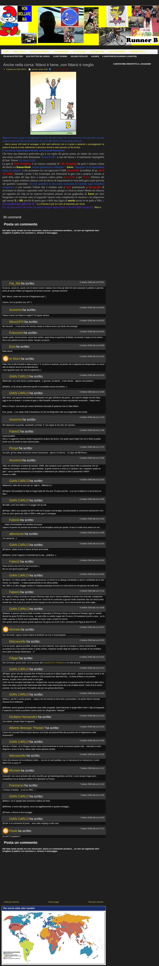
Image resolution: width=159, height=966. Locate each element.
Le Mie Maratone (61, 52)
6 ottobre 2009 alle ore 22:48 (92, 740)
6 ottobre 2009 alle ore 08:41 (92, 282)
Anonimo (15, 310)
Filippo (14, 658)
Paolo (13, 831)
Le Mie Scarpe (79, 52)
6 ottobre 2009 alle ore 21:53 (92, 716)
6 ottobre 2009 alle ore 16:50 (92, 574)
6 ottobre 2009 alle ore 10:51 (92, 375)
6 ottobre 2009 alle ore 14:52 (92, 519)
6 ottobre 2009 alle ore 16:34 (92, 560)
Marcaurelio (17, 641)
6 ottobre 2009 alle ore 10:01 (92, 356)
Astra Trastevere (117, 52)
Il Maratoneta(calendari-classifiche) (119, 56)
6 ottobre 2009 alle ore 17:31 (92, 591)
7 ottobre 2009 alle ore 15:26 (92, 795)
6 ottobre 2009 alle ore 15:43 (92, 544)
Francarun (16, 785)
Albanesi (95, 56)
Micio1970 (16, 321)
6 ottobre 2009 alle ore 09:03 (92, 321)
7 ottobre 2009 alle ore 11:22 (92, 784)
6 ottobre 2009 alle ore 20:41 (92, 657)
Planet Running (60, 56)
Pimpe (13, 448)
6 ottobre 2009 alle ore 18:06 (92, 608)
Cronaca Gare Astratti (60, 69)
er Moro (14, 358)
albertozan (16, 534)
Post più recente (11, 902)
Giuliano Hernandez (23, 717)
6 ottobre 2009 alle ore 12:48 (92, 458)
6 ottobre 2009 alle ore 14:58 (92, 533)
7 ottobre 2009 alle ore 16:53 (92, 818)
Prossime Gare (97, 52)
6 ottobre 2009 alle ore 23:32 (92, 754)
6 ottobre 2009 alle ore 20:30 (92, 640)
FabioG (14, 431)
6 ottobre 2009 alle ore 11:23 (92, 417)
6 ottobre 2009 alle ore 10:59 (92, 392)
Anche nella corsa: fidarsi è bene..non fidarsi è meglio (48, 65)
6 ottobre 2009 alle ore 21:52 (92, 693)
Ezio (12, 346)
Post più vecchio (95, 902)
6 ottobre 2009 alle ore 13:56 (92, 499)
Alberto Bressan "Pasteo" (27, 728)
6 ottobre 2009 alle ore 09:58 (92, 345)
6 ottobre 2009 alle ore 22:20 (92, 727)
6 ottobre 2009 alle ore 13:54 (92, 480)
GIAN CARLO (19, 376)
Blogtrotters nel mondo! (38, 56)
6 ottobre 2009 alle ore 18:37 (92, 627)
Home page (53, 902)
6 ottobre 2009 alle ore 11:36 (92, 430)
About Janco (19, 52)
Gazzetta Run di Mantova (54, 663)
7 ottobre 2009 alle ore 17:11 (92, 828)
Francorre (16, 332)
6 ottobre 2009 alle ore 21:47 (92, 668)
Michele (14, 629)
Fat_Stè (14, 283)
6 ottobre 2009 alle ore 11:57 (92, 447)
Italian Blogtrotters (13, 56)
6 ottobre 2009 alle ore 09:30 (92, 331)
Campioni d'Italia (137, 52)
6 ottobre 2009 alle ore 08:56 (92, 307)
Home (6, 52)
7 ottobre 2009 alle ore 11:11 (92, 768)
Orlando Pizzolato (79, 56)
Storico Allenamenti (39, 52)
